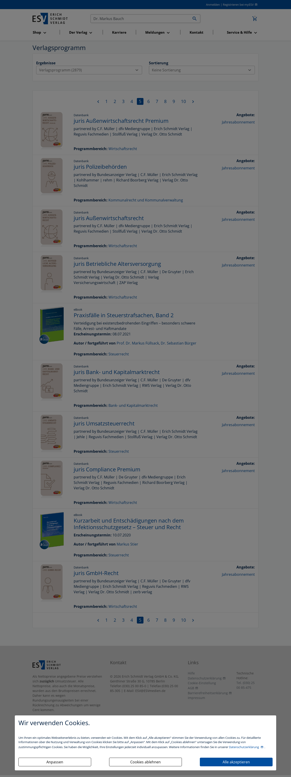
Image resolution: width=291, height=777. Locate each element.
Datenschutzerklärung (244, 747)
